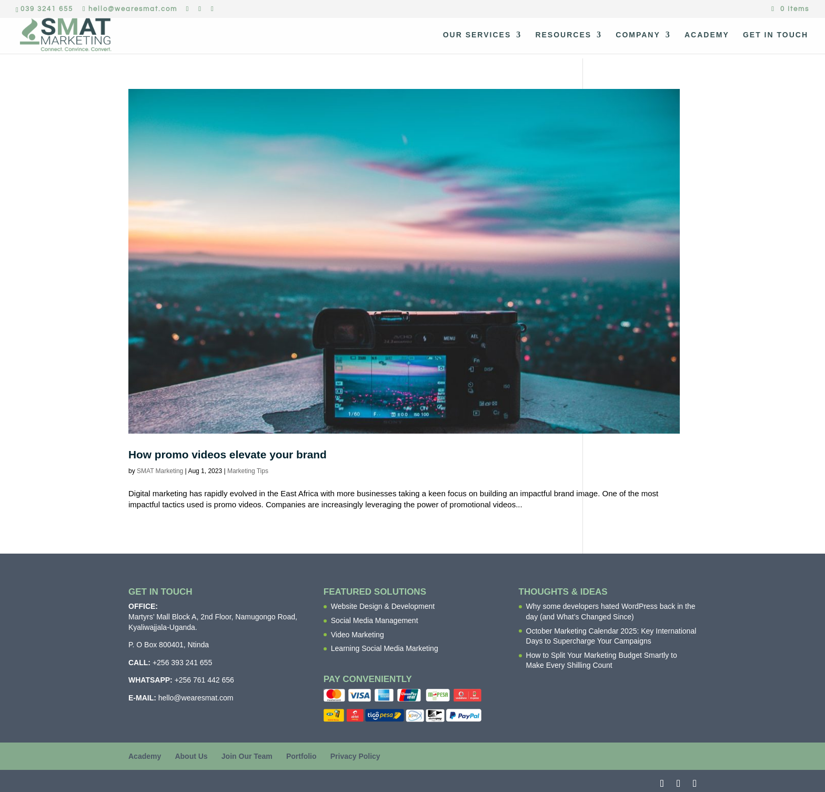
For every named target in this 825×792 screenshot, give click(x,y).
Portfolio (301, 756)
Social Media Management (374, 620)
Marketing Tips (247, 471)
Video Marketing (357, 634)
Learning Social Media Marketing (384, 648)
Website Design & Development (383, 606)
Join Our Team (247, 756)
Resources (563, 35)
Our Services (477, 35)
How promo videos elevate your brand (227, 454)
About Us (191, 756)
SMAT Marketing (160, 471)
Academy (707, 35)
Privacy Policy (355, 756)
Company (638, 35)
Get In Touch (775, 35)
